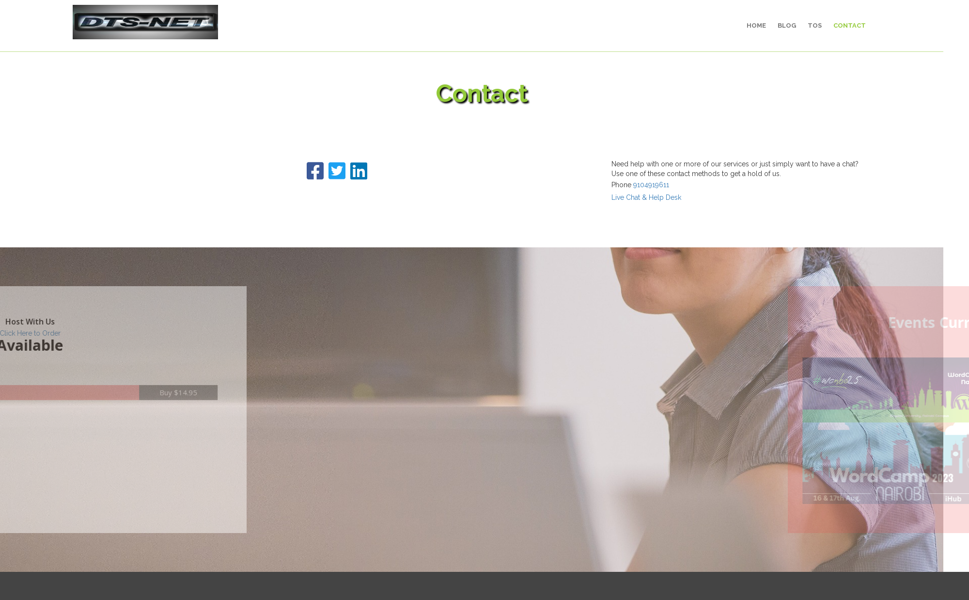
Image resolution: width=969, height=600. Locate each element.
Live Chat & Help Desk (627, 197)
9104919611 (632, 185)
